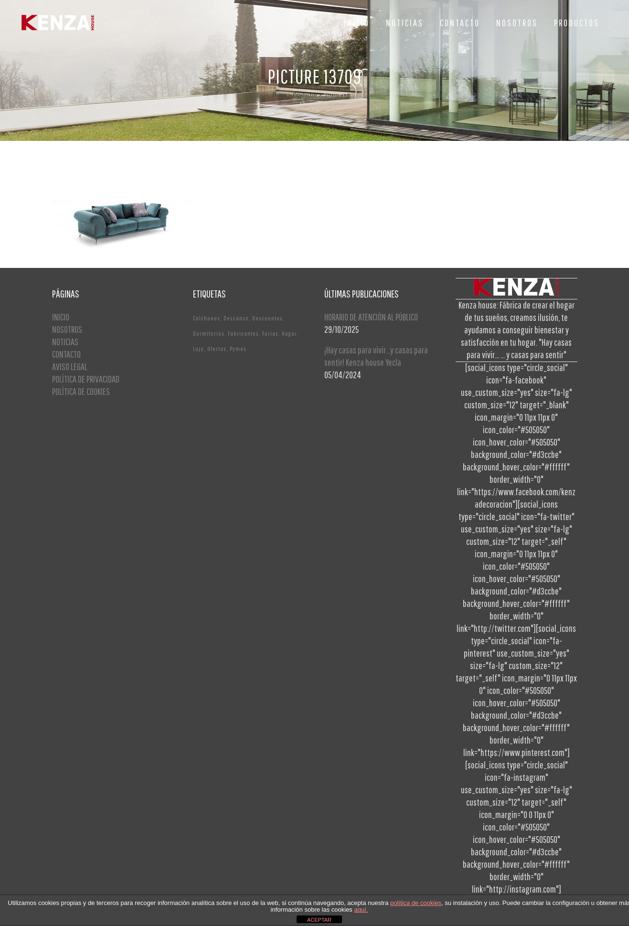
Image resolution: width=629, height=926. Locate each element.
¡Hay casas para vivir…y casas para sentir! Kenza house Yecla (376, 356)
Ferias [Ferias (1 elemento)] (270, 333)
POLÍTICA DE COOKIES (81, 391)
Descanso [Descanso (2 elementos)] (236, 318)
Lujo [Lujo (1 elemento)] (198, 348)
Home (279, 95)
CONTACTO (66, 354)
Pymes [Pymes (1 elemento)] (238, 348)
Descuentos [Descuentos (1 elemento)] (267, 318)
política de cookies (415, 902)
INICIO (60, 316)
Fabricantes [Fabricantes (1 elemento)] (243, 333)
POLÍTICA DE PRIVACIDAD (85, 378)
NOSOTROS (67, 329)
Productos (305, 95)
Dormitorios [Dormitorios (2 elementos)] (208, 333)
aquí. (361, 909)
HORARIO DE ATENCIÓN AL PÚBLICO (371, 316)
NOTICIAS (65, 341)
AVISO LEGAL (69, 366)
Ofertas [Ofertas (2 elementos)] (216, 348)
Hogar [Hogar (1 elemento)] (289, 333)
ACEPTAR (319, 920)
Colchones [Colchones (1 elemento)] (206, 318)
